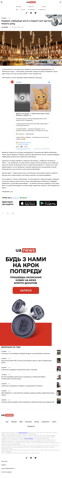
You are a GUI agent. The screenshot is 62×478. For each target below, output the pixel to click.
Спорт (54, 422)
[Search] (60, 2)
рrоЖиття (31, 426)
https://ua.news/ (23, 432)
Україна (14, 422)
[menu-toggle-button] (2, 2)
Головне (3, 18)
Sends (24, 198)
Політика (28, 422)
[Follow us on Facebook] (31, 13)
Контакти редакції (6, 472)
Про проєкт (4, 461)
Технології (45, 422)
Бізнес (36, 422)
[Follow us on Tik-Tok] (26, 13)
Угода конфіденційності (8, 468)
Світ (9, 18)
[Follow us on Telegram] (35, 13)
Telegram (15, 198)
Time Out (38, 77)
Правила (3, 464)
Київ (20, 422)
